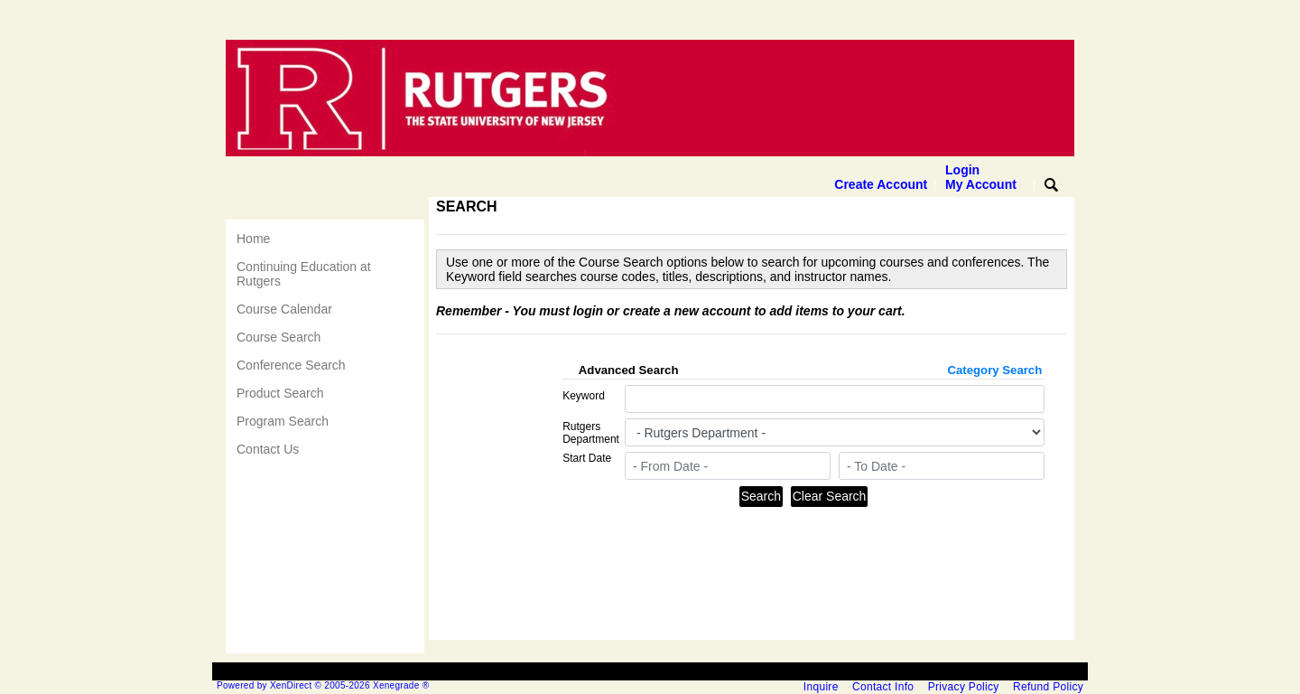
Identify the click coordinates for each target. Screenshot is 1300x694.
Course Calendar (284, 309)
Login (981, 177)
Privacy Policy (963, 686)
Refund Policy (1048, 686)
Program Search (283, 421)
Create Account (880, 184)
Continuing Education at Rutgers (304, 273)
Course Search (278, 337)
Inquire (821, 686)
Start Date (586, 458)
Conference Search (291, 365)
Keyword (583, 395)
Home (253, 238)
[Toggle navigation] (243, 208)
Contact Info (883, 686)
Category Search (994, 370)
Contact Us (268, 449)
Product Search (280, 393)
